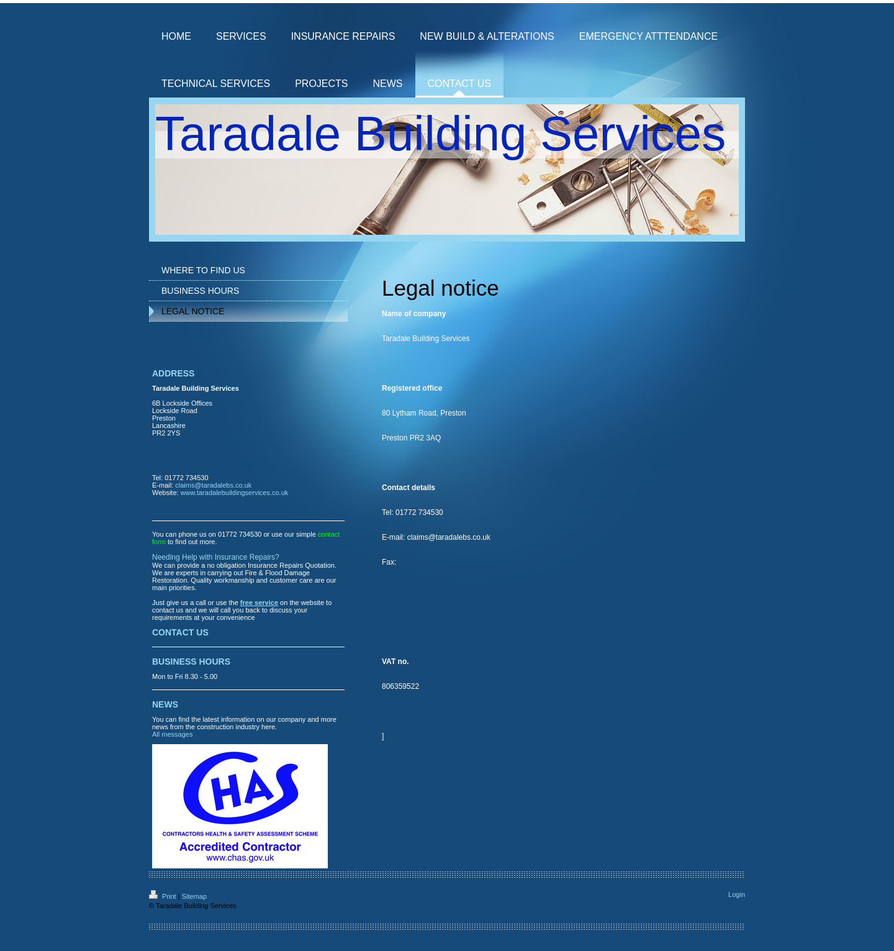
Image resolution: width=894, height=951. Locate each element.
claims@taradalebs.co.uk (213, 485)
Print (163, 896)
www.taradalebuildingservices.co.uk (235, 492)
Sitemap (194, 896)
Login (736, 894)
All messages (172, 734)
